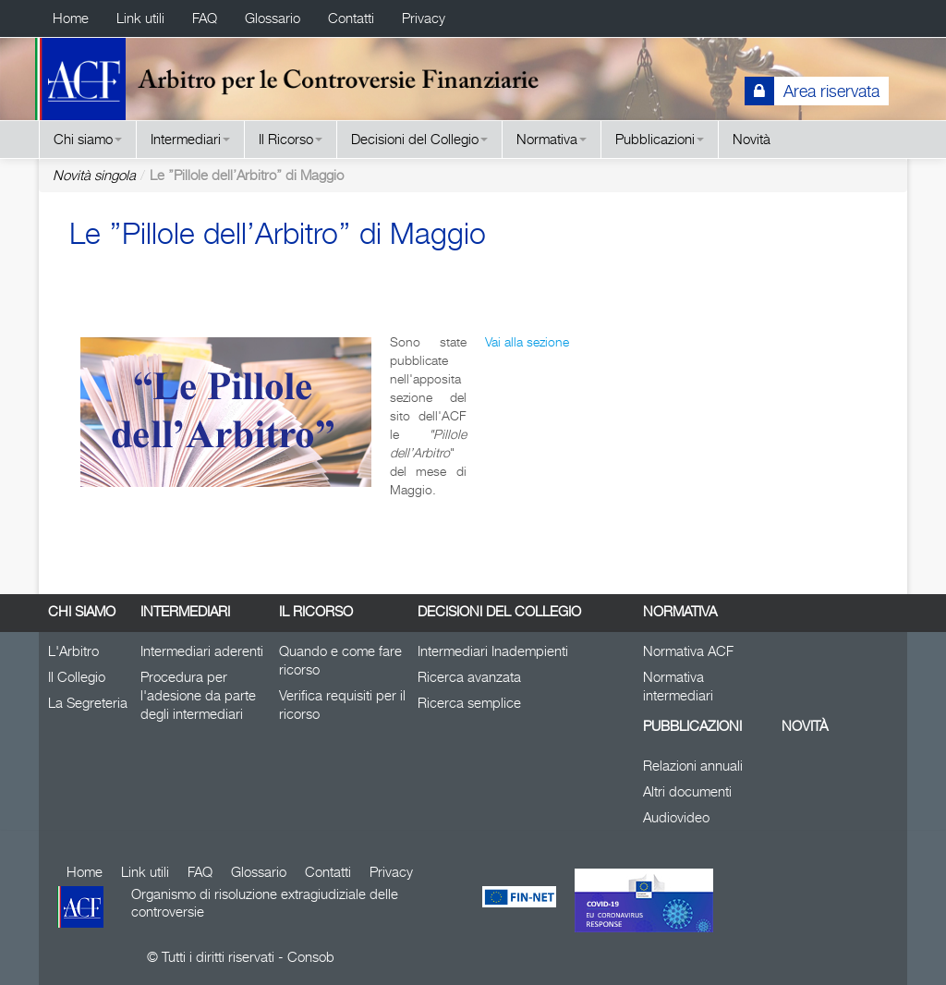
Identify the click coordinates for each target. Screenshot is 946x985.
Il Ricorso (316, 611)
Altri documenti (687, 791)
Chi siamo (81, 611)
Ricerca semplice (469, 702)
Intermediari (185, 611)
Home (71, 18)
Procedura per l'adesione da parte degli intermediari (198, 695)
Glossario (272, 18)
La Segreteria (87, 702)
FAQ (204, 18)
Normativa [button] (551, 139)
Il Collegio (76, 677)
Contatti (351, 18)
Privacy (423, 18)
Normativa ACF (688, 651)
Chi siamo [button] (88, 139)
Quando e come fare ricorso (340, 660)
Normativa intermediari (678, 686)
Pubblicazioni (692, 726)
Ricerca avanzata (469, 677)
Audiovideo (676, 817)
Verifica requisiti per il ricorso (342, 705)
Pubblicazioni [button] (659, 139)
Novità (751, 139)
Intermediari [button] (190, 139)
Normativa (680, 611)
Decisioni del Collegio (499, 611)
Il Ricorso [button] (290, 139)
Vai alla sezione (527, 341)
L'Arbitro (73, 651)
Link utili (140, 18)
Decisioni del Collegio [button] (419, 139)
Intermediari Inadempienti (493, 651)
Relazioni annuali (693, 765)
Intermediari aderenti (201, 651)
